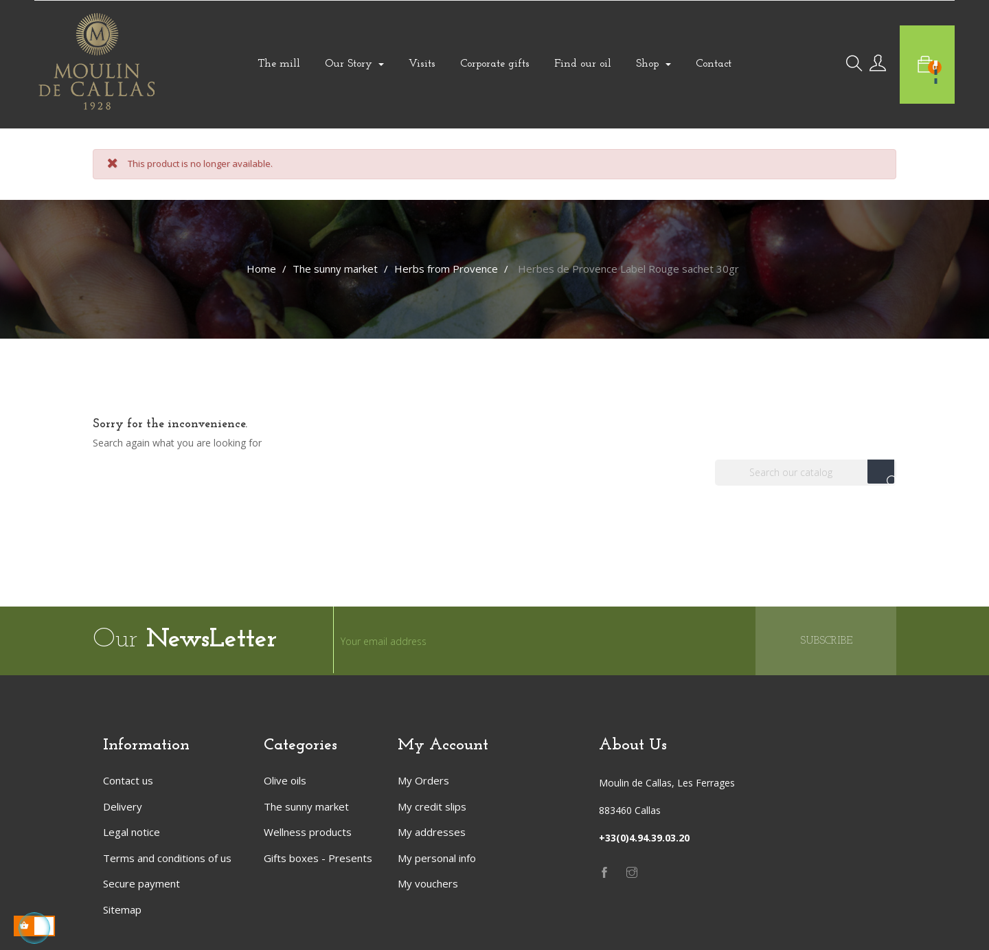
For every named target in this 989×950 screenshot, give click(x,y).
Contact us (128, 780)
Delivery (122, 806)
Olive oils (285, 780)
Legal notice (131, 832)
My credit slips (432, 806)
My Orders (423, 780)
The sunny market (306, 806)
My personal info (437, 858)
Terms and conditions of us (167, 858)
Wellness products (308, 832)
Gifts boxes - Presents (318, 858)
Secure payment (141, 883)
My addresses (432, 832)
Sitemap (122, 909)
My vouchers (428, 883)
